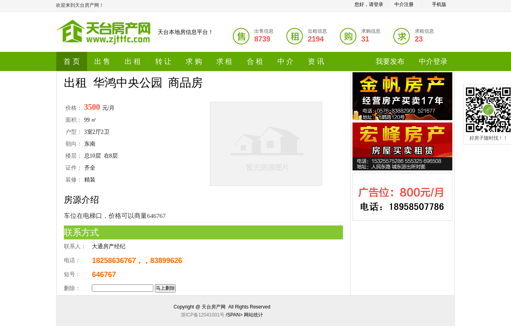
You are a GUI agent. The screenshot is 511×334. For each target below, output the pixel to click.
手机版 (439, 4)
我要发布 (390, 61)
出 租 (133, 61)
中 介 (285, 61)
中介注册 (404, 4)
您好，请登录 (369, 4)
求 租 (224, 61)
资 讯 (316, 61)
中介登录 (433, 61)
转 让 (163, 61)
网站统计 (253, 315)
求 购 (194, 61)
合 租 (255, 61)
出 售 (102, 61)
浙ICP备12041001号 (202, 315)
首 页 (71, 61)
